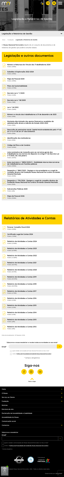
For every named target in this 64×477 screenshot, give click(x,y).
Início (3, 40)
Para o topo (32, 380)
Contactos (5, 425)
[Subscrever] (60, 438)
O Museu (5, 393)
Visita (4, 389)
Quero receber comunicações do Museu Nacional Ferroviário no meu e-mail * (26, 442)
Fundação (11, 40)
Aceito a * (32, 353)
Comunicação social (9, 421)
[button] (42, 3)
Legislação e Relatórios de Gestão (17, 34)
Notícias (5, 405)
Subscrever (59, 346)
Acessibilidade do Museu (10, 417)
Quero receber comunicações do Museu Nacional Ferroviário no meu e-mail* (31, 350)
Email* (4, 347)
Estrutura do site (8, 409)
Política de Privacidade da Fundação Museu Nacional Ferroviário (34, 353)
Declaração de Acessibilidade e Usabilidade (17, 413)
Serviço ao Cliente (8, 397)
